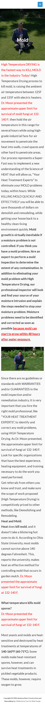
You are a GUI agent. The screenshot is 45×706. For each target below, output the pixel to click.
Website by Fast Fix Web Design (29, 701)
